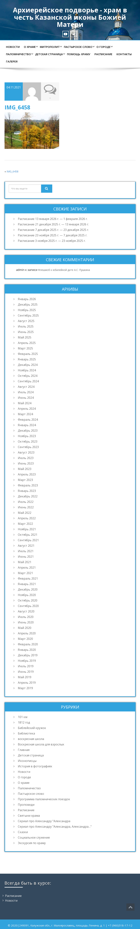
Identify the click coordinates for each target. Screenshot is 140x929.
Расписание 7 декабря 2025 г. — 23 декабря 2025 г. (53, 230)
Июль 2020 (25, 617)
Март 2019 (25, 688)
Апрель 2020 (27, 633)
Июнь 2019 (26, 671)
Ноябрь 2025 (27, 310)
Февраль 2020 (28, 644)
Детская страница (49, 54)
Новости (13, 47)
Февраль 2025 (28, 354)
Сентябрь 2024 (28, 381)
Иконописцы (27, 761)
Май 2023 (24, 469)
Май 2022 (24, 513)
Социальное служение (34, 837)
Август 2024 (26, 387)
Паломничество (19, 54)
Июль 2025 (25, 326)
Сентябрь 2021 (28, 540)
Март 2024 (25, 414)
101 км (22, 717)
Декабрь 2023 (28, 430)
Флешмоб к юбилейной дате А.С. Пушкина (64, 270)
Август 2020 (26, 611)
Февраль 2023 (28, 485)
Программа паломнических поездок (44, 799)
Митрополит (50, 47)
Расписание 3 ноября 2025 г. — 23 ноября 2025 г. (52, 241)
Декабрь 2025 (28, 304)
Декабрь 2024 (28, 365)
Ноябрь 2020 (27, 595)
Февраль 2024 (28, 419)
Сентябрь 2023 (28, 447)
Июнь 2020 (26, 622)
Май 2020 (24, 628)
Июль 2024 (25, 392)
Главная (23, 750)
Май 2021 (24, 562)
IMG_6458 (12, 171)
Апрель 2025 (27, 343)
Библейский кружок (32, 728)
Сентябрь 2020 (28, 606)
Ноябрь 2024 (27, 370)
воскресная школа (31, 739)
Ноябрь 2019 (27, 661)
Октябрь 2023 (27, 441)
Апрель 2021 (27, 567)
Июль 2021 (25, 551)
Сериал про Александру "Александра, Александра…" (55, 826)
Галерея (11, 61)
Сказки (23, 832)
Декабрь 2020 (28, 589)
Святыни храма (29, 815)
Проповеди (26, 804)
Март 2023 (25, 480)
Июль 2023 (25, 458)
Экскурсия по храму (32, 843)
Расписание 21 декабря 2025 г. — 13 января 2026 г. (53, 224)
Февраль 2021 (28, 578)
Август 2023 (26, 452)
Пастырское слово (79, 47)
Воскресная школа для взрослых (41, 744)
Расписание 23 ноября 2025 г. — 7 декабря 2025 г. (52, 235)
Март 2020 (25, 639)
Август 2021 (26, 545)
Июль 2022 (25, 502)
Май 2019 (24, 677)
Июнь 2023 (26, 463)
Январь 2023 (27, 491)
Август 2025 (26, 321)
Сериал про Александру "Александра (44, 821)
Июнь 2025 (26, 332)
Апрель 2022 (27, 518)
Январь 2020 (27, 650)
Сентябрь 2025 (28, 315)
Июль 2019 (25, 666)
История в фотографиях (35, 766)
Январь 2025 (27, 359)
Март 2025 (25, 348)
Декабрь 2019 (28, 655)
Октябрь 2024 (27, 376)
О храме (30, 47)
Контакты (124, 54)
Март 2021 (25, 573)
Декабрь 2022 (28, 496)
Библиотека (26, 733)
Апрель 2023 (27, 474)
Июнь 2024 (26, 397)
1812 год (24, 722)
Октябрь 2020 (27, 600)
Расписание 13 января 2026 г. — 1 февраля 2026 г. (53, 219)
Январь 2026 (27, 299)
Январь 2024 (27, 425)
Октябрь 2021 (27, 534)
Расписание (103, 54)
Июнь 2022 (26, 507)
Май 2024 (24, 403)
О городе (104, 47)
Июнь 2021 (26, 556)
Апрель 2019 (27, 682)
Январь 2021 (27, 584)
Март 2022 (25, 524)
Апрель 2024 (27, 408)
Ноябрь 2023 (27, 436)
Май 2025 (24, 337)
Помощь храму (78, 54)
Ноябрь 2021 (27, 529)
